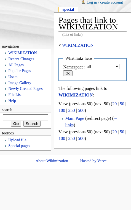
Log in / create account (105, 2)
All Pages (16, 65)
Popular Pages (19, 70)
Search (7, 109)
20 (114, 103)
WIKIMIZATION (78, 45)
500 (81, 110)
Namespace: (74, 67)
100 (61, 110)
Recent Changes (21, 59)
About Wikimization (52, 161)
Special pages (19, 145)
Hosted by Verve (93, 161)
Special (68, 9)
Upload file (17, 140)
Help (12, 100)
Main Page (74, 118)
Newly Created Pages (25, 88)
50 (122, 103)
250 (71, 110)
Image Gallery (19, 83)
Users (12, 76)
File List (15, 94)
